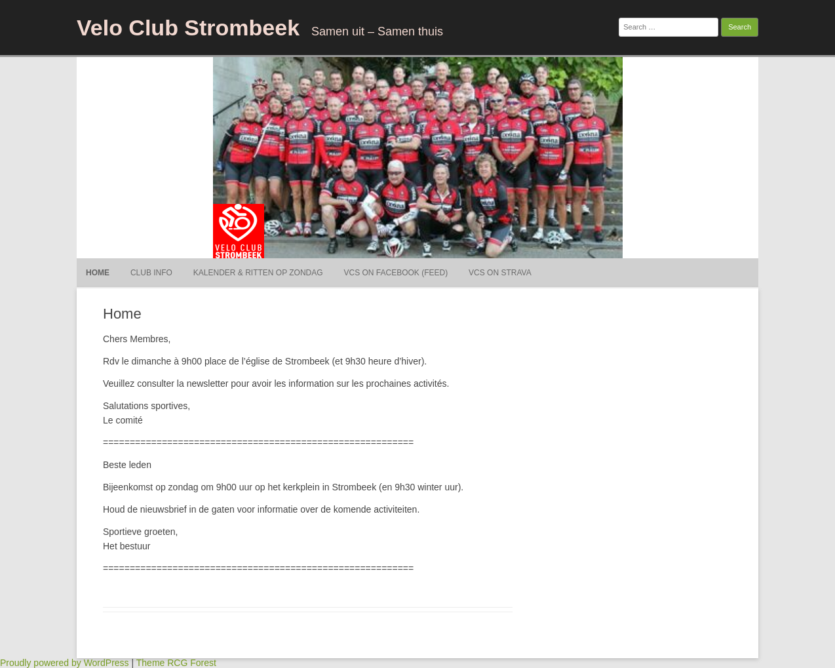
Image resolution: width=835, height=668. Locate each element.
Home (97, 272)
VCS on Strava (500, 272)
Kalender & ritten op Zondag (258, 272)
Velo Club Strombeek (188, 27)
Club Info (151, 272)
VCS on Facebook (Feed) (396, 272)
